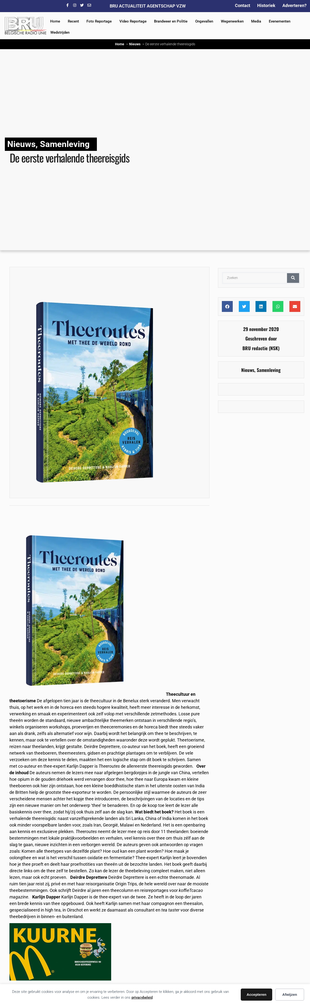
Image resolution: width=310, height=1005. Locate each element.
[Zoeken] (293, 278)
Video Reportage (133, 21)
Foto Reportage (99, 21)
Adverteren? (294, 5)
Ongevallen (204, 21)
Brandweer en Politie (170, 21)
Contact (242, 5)
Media (256, 21)
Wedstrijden (60, 32)
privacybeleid (142, 997)
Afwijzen (289, 994)
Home (55, 21)
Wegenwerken (232, 21)
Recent (73, 21)
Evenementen (279, 21)
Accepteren (256, 994)
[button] (227, 306)
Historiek (266, 5)
